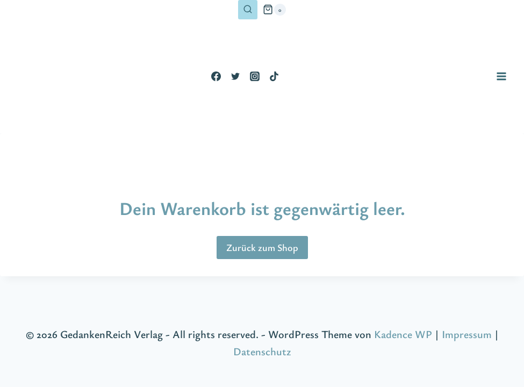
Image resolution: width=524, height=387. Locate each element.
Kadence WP (403, 334)
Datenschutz (262, 351)
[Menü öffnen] (501, 76)
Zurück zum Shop (262, 247)
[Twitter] (235, 76)
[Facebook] (216, 76)
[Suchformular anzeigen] (247, 9)
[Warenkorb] (274, 10)
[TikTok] (274, 76)
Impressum (467, 334)
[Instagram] (254, 76)
